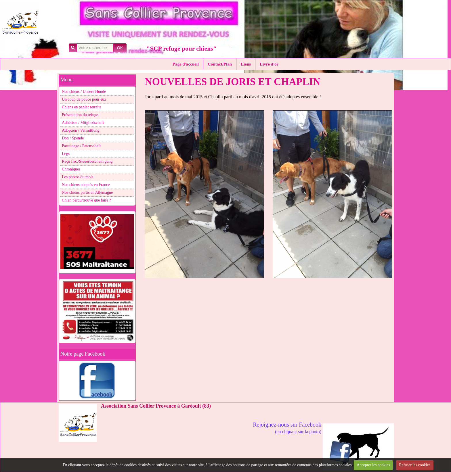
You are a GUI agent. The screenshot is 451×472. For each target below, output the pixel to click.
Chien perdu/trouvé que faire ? (86, 200)
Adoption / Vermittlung (80, 130)
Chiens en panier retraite (81, 107)
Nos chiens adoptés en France (86, 185)
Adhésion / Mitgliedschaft (83, 122)
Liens (246, 64)
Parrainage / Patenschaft (81, 146)
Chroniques (71, 169)
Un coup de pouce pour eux (84, 99)
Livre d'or (269, 64)
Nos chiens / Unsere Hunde (84, 91)
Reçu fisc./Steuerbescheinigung (87, 161)
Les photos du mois (77, 177)
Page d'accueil (186, 64)
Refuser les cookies (414, 465)
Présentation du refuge (80, 115)
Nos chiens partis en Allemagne (87, 192)
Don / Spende (73, 138)
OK (120, 47)
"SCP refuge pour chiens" (181, 48)
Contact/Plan (220, 64)
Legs (66, 153)
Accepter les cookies (373, 465)
